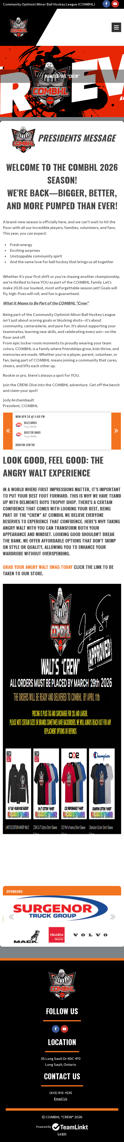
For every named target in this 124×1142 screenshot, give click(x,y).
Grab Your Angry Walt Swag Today (38, 567)
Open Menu (116, 27)
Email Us (60, 1099)
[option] (62, 431)
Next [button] (116, 431)
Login (62, 1134)
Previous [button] (8, 431)
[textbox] (62, 267)
